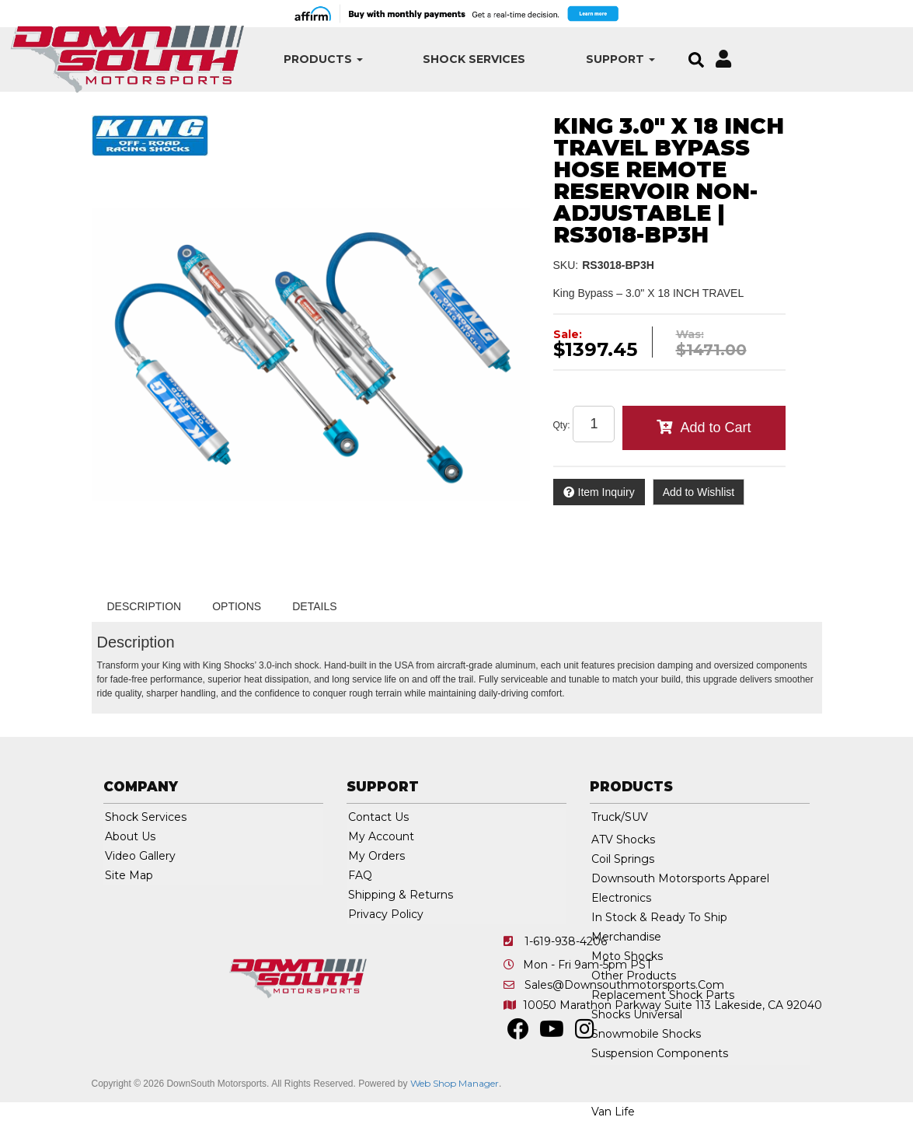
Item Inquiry (606, 492)
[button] (302, 59)
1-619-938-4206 (565, 941)
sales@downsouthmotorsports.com (624, 985)
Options (236, 606)
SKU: (566, 265)
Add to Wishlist (699, 492)
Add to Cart (715, 427)
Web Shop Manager (454, 1083)
